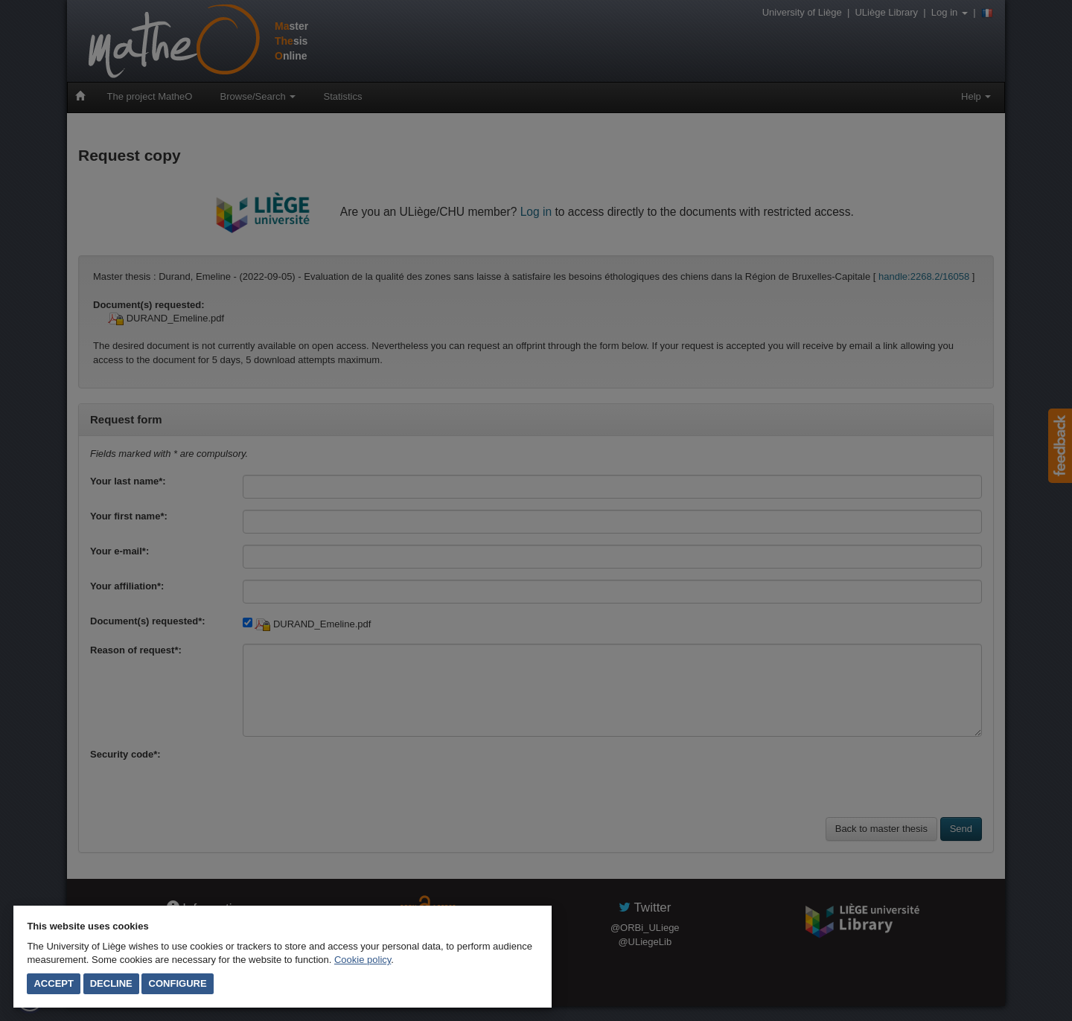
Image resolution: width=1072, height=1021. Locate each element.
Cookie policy (362, 959)
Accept (53, 983)
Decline (111, 983)
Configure (178, 983)
